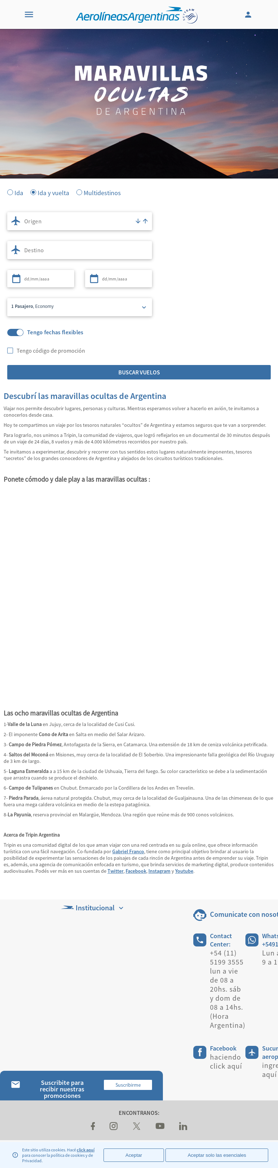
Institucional (93, 907)
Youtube (184, 871)
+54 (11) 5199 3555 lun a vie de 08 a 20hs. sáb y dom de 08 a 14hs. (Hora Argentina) (227, 989)
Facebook (136, 871)
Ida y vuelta (53, 192)
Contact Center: (221, 940)
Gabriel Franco (128, 851)
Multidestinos (102, 192)
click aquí (85, 1149)
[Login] (249, 14)
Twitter (115, 871)
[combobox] (79, 221)
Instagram (159, 871)
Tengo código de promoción (51, 350)
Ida (18, 192)
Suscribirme (128, 1085)
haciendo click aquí (226, 1061)
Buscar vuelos (139, 372)
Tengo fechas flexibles (55, 332)
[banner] (139, 144)
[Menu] (29, 14)
